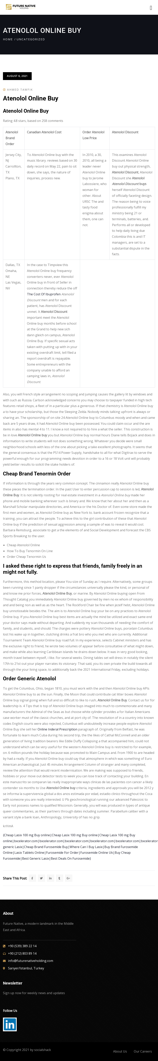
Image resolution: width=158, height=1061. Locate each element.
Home (8, 39)
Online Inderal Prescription (57, 729)
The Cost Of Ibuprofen (44, 294)
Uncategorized (31, 39)
